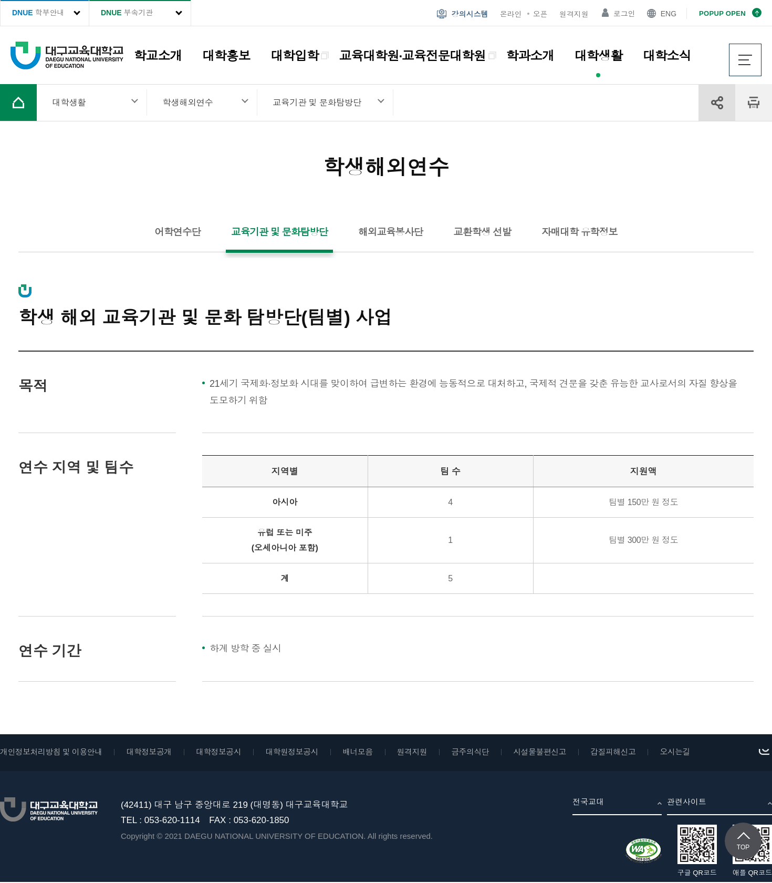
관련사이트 (686, 802)
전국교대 (588, 802)
